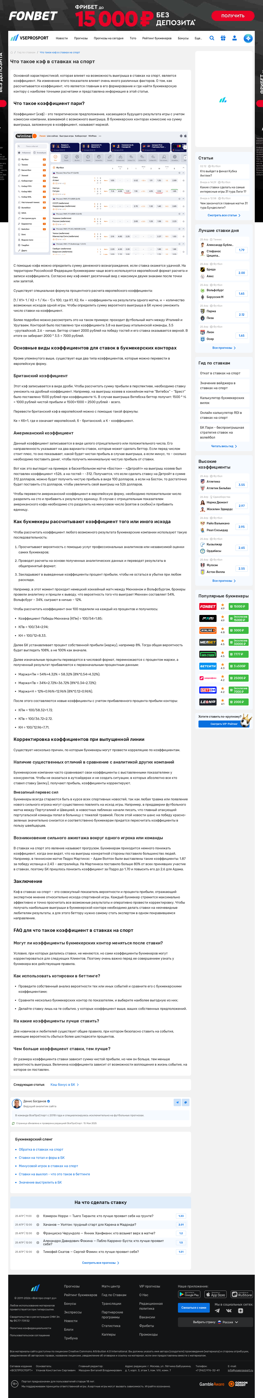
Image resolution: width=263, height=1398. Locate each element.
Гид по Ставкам (114, 1295)
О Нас (143, 1295)
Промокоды (148, 1334)
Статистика (111, 1326)
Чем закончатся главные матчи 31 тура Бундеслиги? (223, 203)
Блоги (68, 1330)
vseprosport (29, 37)
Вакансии (147, 1317)
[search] (212, 38)
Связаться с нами (193, 1308)
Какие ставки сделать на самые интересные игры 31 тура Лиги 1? (223, 187)
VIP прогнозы (149, 1286)
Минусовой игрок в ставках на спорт (48, 1166)
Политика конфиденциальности (30, 1328)
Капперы (108, 1334)
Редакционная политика (151, 1306)
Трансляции (111, 1304)
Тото (133, 38)
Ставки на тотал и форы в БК (42, 1158)
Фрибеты (146, 1326)
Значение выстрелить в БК (40, 1182)
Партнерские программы (112, 1314)
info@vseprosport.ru (240, 1370)
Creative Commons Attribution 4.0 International (97, 1351)
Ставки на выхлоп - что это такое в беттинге (54, 1174)
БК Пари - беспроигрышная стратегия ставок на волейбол (222, 432)
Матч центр (111, 1286)
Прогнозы (81, 38)
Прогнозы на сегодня (108, 38)
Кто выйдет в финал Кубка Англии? (223, 171)
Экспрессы (73, 1312)
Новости (62, 38)
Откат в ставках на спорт (220, 373)
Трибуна (71, 1338)
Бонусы (183, 38)
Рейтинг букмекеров (157, 38)
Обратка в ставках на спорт (41, 1149)
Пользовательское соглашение (30, 1335)
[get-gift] (223, 38)
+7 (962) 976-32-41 (208, 1370)
